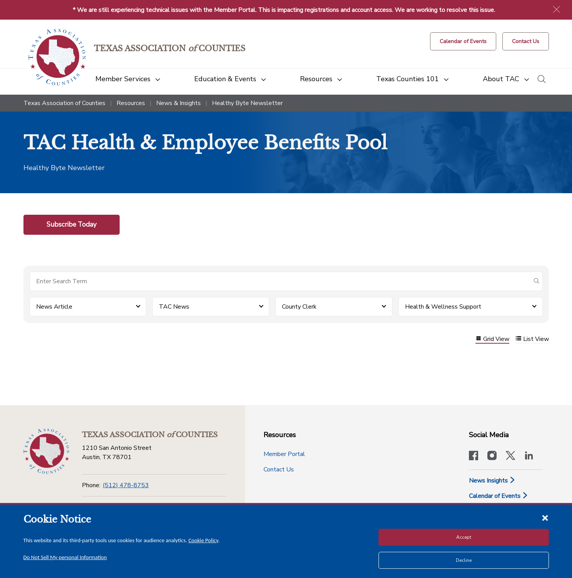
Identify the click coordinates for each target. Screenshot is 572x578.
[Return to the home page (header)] (57, 57)
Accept (463, 537)
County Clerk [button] (299, 306)
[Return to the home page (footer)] (46, 451)
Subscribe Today (72, 224)
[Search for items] (280, 281)
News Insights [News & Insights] (492, 480)
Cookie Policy (203, 540)
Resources (131, 103)
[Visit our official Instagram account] (492, 456)
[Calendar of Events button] (463, 41)
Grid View (492, 339)
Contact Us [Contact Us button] (278, 469)
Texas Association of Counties (64, 103)
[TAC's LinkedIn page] (529, 456)
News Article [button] (54, 306)
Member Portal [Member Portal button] (284, 454)
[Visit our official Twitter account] (510, 456)
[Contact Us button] (525, 41)
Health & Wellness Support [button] (443, 306)
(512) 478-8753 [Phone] (126, 485)
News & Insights (178, 103)
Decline (464, 560)
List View (532, 339)
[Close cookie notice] (545, 517)
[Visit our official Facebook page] (473, 456)
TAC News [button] (174, 306)
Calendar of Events (498, 496)
